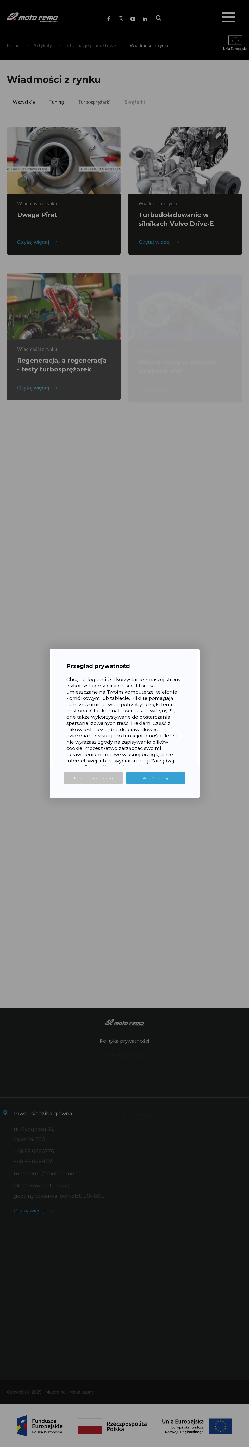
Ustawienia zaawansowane (93, 778)
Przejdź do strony (156, 778)
